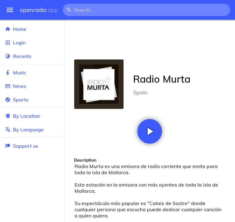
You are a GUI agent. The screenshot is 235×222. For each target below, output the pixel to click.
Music (32, 72)
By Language (32, 129)
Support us (21, 146)
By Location (32, 116)
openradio (39, 10)
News (32, 86)
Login (32, 42)
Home (32, 29)
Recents (32, 56)
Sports (32, 99)
